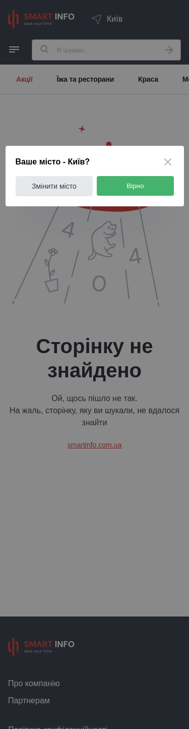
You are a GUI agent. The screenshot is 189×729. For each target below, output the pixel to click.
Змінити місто (54, 186)
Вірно (135, 186)
